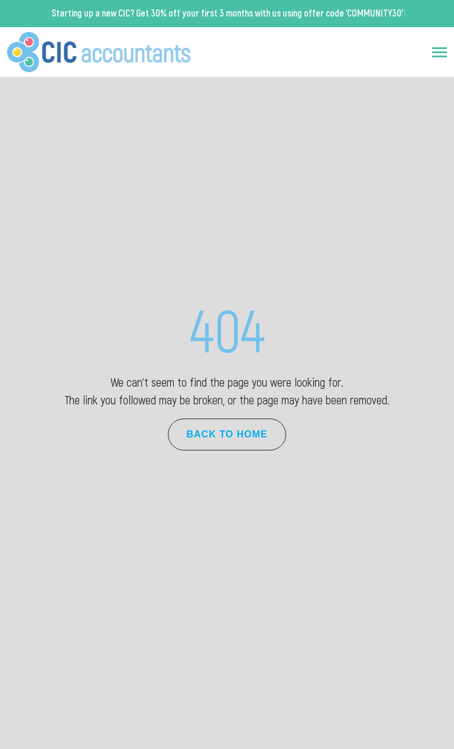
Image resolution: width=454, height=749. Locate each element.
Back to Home (226, 434)
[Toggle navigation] (439, 52)
